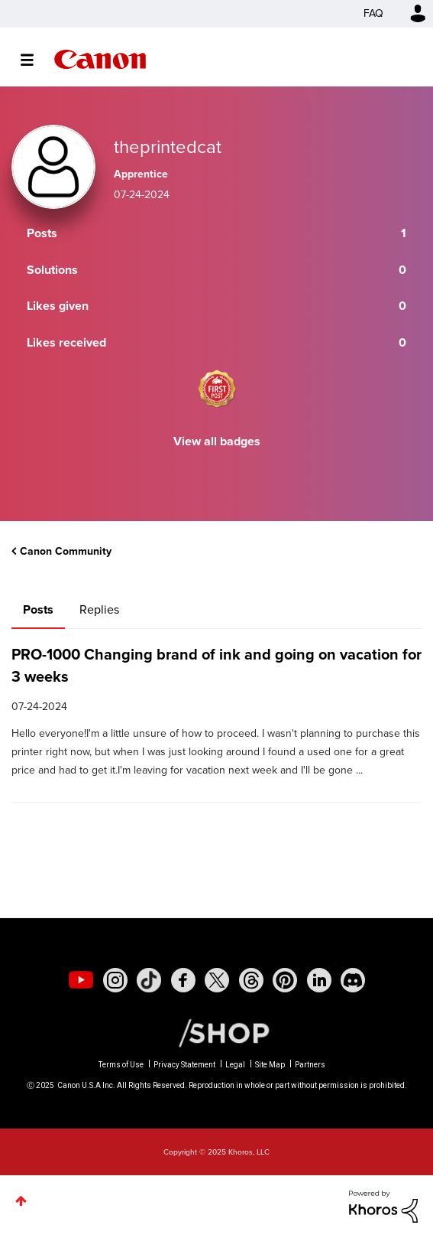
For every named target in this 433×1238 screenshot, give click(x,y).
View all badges (216, 441)
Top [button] (21, 1201)
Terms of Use (121, 1064)
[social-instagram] (115, 980)
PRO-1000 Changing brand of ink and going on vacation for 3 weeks (216, 665)
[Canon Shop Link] (216, 1032)
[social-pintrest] (285, 980)
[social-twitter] (217, 980)
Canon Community (100, 59)
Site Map (270, 1064)
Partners (310, 1064)
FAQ (373, 13)
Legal (235, 1064)
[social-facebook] (183, 980)
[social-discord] (353, 980)
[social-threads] (251, 980)
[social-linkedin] (319, 980)
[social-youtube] (81, 980)
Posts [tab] (38, 609)
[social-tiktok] (149, 980)
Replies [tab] (99, 609)
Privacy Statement (184, 1064)
